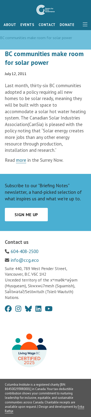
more (21, 160)
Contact (47, 24)
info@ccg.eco (25, 260)
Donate (67, 24)
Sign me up (26, 214)
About (10, 24)
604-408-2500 (24, 251)
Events (27, 24)
